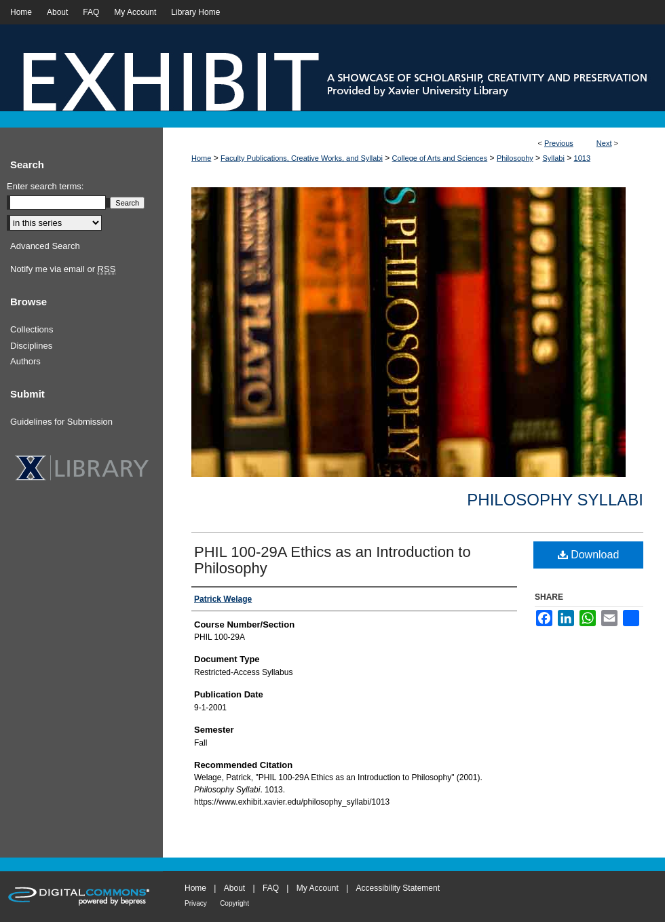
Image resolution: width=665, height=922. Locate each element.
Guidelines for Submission (61, 422)
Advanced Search (45, 246)
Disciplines (31, 346)
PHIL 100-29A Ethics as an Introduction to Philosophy (332, 560)
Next (604, 143)
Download (589, 554)
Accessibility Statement (398, 888)
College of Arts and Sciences (440, 158)
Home (201, 158)
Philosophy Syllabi (555, 500)
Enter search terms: (45, 186)
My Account (318, 888)
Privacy (196, 903)
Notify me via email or (62, 269)
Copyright (234, 903)
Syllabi (553, 158)
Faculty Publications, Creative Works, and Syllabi (302, 158)
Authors (25, 361)
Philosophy (515, 158)
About (234, 888)
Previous (558, 143)
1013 (582, 158)
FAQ (271, 888)
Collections (32, 329)
